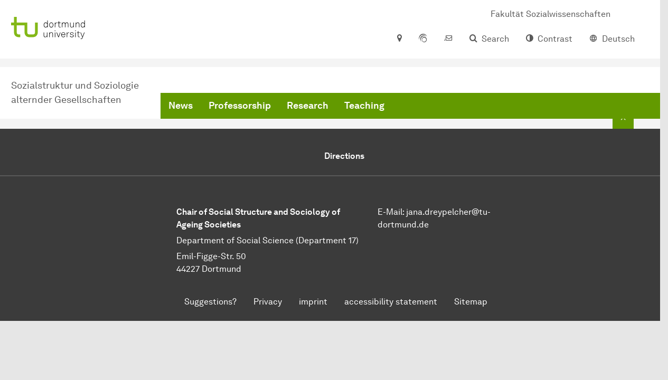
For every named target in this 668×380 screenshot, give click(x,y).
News (180, 105)
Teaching (364, 105)
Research (307, 105)
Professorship (240, 105)
